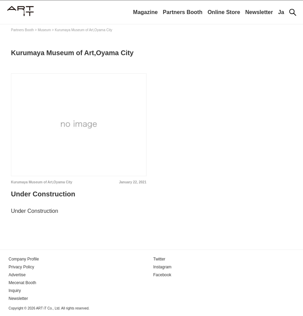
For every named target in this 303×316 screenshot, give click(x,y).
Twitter (159, 259)
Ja (281, 12)
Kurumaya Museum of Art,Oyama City (41, 182)
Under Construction (43, 194)
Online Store (223, 12)
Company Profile (24, 259)
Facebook (162, 274)
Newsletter (259, 12)
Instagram (162, 267)
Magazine (145, 12)
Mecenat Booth (22, 282)
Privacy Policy (21, 267)
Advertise (17, 274)
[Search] (292, 12)
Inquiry (15, 290)
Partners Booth (183, 12)
